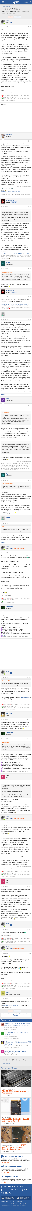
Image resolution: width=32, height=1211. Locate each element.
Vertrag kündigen (5, 1206)
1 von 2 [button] (10, 16)
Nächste (17, 16)
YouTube (9, 1193)
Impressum (3, 1204)
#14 (30, 738)
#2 (30, 141)
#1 (30, 27)
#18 (30, 929)
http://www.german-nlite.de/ (11, 1005)
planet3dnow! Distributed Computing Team (10, 191)
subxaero (6, 1027)
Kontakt (10, 1204)
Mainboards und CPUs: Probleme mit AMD (18, 1045)
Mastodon (27, 1190)
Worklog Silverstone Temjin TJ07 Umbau (14, 253)
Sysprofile (3, 253)
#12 (30, 677)
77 (3, 1123)
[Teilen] (28, 27)
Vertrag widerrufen (24, 1204)
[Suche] (30, 2)
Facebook (6, 1190)
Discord (12, 1187)
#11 (30, 613)
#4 (30, 268)
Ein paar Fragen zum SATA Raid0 (15, 1051)
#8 (30, 480)
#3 (30, 206)
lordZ (3, 13)
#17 (30, 886)
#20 (30, 998)
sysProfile (3, 394)
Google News (16, 1190)
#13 (30, 719)
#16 (30, 823)
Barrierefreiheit (15, 1206)
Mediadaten (16, 1204)
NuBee (6, 1045)
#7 (30, 405)
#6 (30, 319)
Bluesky (21, 1187)
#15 (30, 782)
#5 (30, 297)
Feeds (4, 1187)
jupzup (5, 1053)
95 (3, 1152)
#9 (30, 523)
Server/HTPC (26, 253)
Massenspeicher (13, 1027)
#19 (30, 953)
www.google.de (25, 697)
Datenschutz (23, 1206)
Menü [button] (3, 2)
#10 (30, 552)
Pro (11, 22)
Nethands (4, 635)
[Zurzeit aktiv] (4, 23)
